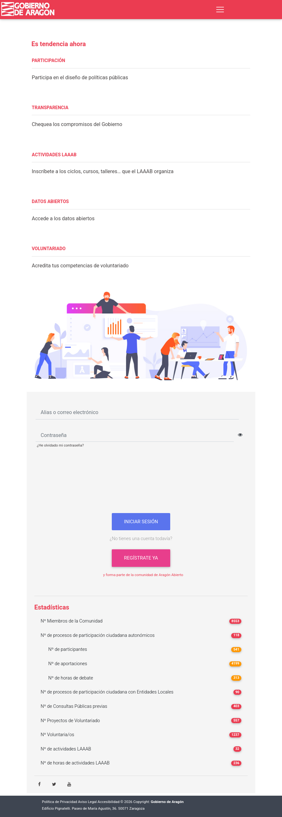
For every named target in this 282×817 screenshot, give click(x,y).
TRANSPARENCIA (50, 107)
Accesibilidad (108, 802)
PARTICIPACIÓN (48, 60)
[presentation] (141, 483)
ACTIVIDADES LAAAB (54, 154)
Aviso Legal (87, 802)
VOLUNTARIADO (49, 248)
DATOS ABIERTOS (50, 201)
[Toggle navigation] (220, 10)
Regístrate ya (141, 557)
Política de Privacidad (59, 802)
